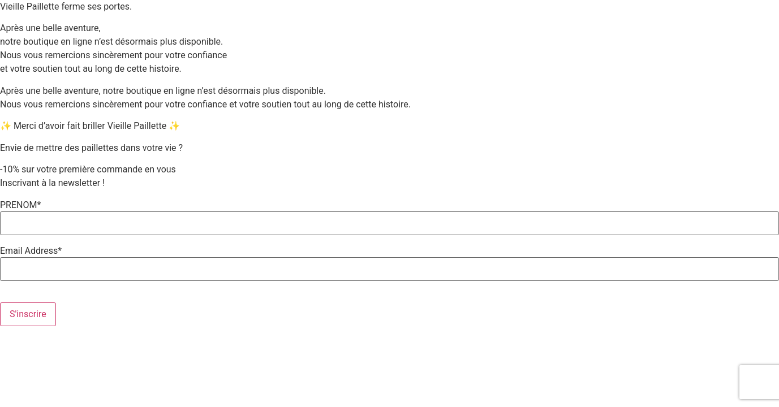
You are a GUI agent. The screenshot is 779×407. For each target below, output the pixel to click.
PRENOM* (20, 205)
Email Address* (31, 251)
